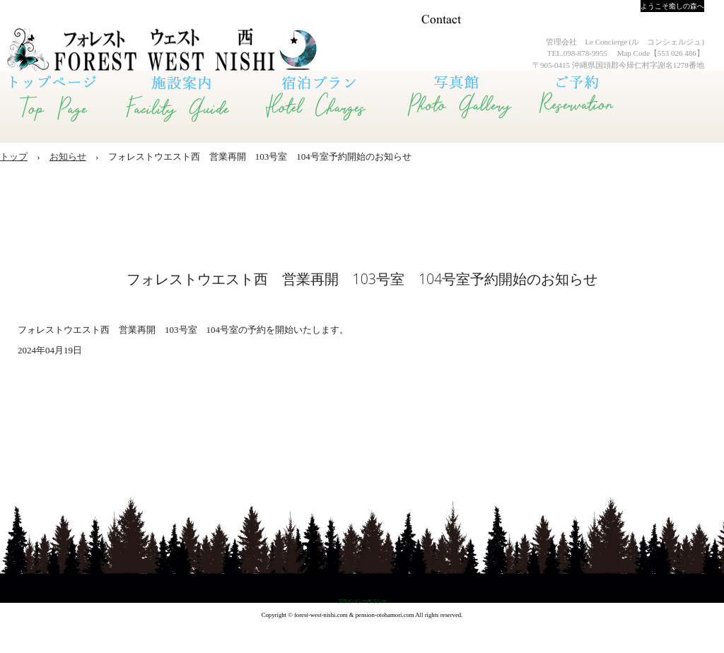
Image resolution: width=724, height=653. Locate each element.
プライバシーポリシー (362, 601)
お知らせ (67, 156)
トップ (14, 156)
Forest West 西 (120, 49)
